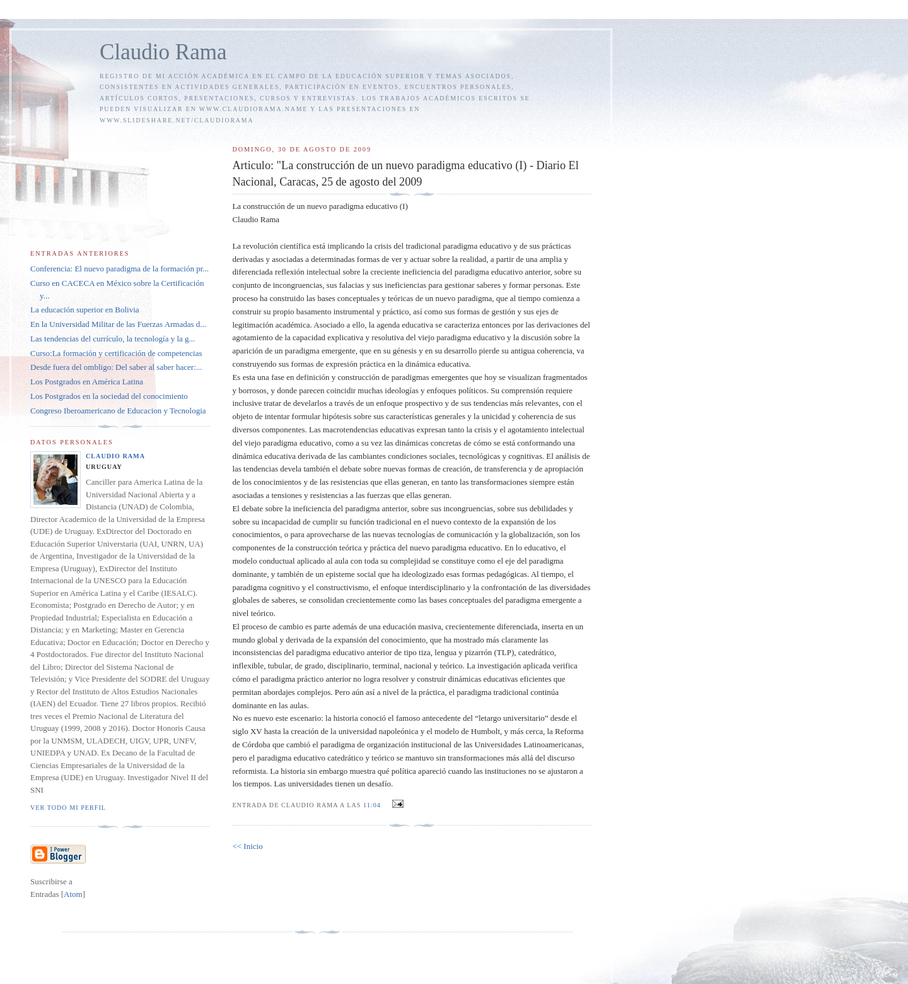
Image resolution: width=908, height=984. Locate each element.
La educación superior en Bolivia (84, 309)
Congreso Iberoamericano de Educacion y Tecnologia (118, 410)
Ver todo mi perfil (68, 807)
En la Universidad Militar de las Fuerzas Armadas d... (118, 324)
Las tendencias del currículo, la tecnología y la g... (112, 338)
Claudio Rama (163, 52)
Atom (73, 894)
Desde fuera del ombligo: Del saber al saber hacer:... (116, 367)
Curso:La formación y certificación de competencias (116, 353)
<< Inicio (247, 846)
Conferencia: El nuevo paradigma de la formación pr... (119, 268)
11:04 (373, 805)
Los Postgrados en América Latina (86, 381)
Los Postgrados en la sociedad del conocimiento (109, 396)
